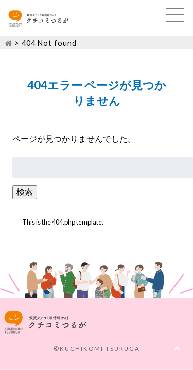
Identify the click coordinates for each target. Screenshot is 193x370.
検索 (24, 191)
